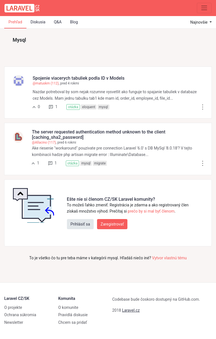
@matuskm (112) (46, 83)
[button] (202, 106)
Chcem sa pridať (72, 322)
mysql (103, 107)
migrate (100, 163)
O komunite (68, 307)
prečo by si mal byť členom (151, 211)
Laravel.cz (131, 310)
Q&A (57, 22)
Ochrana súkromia (20, 315)
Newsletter (13, 322)
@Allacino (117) (44, 142)
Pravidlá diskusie (73, 315)
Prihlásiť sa (80, 224)
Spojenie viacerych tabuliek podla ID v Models (79, 78)
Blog (74, 22)
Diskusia (38, 22)
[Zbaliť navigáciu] (204, 8)
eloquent (88, 107)
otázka (73, 107)
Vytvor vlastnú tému (169, 258)
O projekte (13, 307)
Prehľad (15, 22)
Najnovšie (199, 22)
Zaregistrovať (112, 224)
